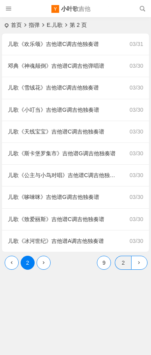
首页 (16, 25)
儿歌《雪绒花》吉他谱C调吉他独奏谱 (53, 87)
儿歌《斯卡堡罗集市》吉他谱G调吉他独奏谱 (62, 153)
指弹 (34, 25)
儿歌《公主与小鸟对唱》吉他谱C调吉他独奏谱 (64, 175)
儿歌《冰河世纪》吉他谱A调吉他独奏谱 (56, 241)
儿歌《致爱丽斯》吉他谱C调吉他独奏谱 (56, 219)
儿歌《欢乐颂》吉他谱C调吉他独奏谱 (53, 44)
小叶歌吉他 (75, 8)
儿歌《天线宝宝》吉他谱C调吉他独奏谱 (56, 131)
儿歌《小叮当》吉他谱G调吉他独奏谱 (53, 110)
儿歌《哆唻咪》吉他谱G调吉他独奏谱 (53, 197)
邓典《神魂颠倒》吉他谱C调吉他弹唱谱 (56, 66)
